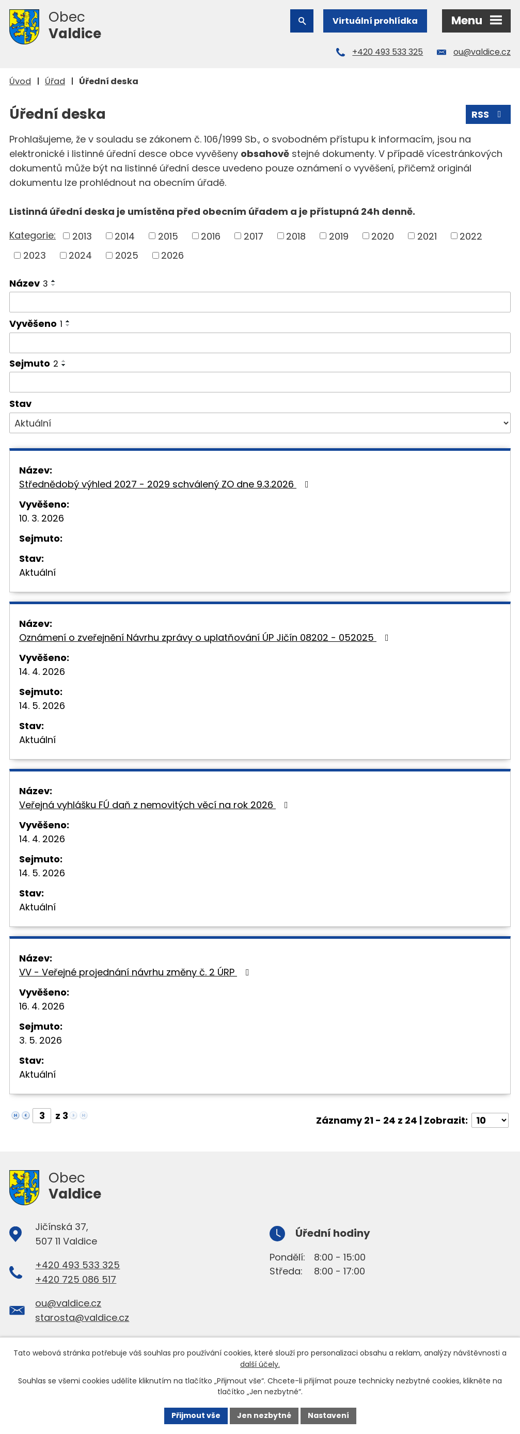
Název (28, 283)
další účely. (260, 1364)
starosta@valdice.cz (82, 1317)
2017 (253, 235)
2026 (172, 255)
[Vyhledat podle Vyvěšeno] (260, 343)
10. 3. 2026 (41, 518)
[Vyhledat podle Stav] (260, 423)
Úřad (55, 81)
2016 (210, 235)
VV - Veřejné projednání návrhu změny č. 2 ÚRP (136, 972)
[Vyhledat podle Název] (260, 302)
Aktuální (37, 572)
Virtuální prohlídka (375, 21)
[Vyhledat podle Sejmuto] (260, 382)
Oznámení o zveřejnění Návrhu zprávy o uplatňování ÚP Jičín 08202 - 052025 (206, 637)
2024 (80, 255)
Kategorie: (32, 235)
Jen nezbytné (264, 1415)
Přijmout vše (195, 1415)
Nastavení (328, 1415)
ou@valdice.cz (482, 52)
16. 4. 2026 (42, 1006)
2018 (296, 235)
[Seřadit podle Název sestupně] (53, 285)
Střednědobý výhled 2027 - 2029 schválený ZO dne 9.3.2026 (166, 484)
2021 (427, 235)
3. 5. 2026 (40, 1040)
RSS (488, 114)
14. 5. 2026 (42, 705)
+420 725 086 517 (75, 1279)
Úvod (20, 81)
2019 (339, 235)
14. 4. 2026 (42, 671)
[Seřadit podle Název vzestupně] (53, 281)
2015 (168, 235)
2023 (34, 255)
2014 (125, 235)
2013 (82, 235)
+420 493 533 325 (387, 52)
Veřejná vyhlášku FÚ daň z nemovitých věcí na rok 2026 (155, 804)
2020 (382, 235)
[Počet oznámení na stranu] (490, 1120)
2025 (126, 255)
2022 (471, 235)
